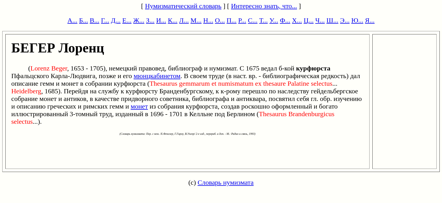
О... (220, 20)
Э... (345, 20)
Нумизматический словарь (183, 6)
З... (150, 20)
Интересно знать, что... (264, 6)
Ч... (320, 20)
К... (172, 20)
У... (273, 20)
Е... (127, 20)
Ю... (357, 20)
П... (232, 20)
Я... (370, 20)
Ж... (139, 20)
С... (252, 20)
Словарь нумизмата (226, 182)
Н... (208, 20)
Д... (115, 20)
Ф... (285, 20)
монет (139, 106)
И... (161, 20)
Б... (83, 20)
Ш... (332, 20)
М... (196, 20)
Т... (263, 20)
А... (72, 20)
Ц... (308, 20)
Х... (297, 20)
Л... (184, 20)
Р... (242, 20)
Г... (105, 20)
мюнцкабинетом (157, 76)
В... (94, 20)
